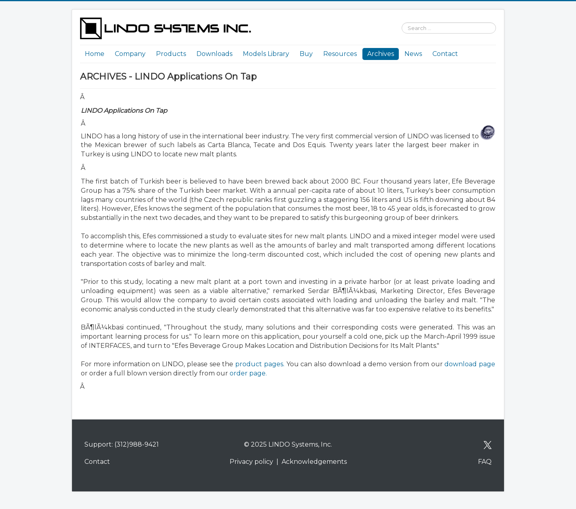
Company (130, 54)
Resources (340, 54)
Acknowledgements (314, 461)
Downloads (214, 54)
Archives (380, 54)
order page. (248, 373)
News (413, 54)
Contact (445, 54)
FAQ (485, 461)
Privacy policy (251, 461)
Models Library (266, 54)
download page (469, 364)
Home (94, 54)
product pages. (259, 364)
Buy (306, 54)
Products (171, 54)
